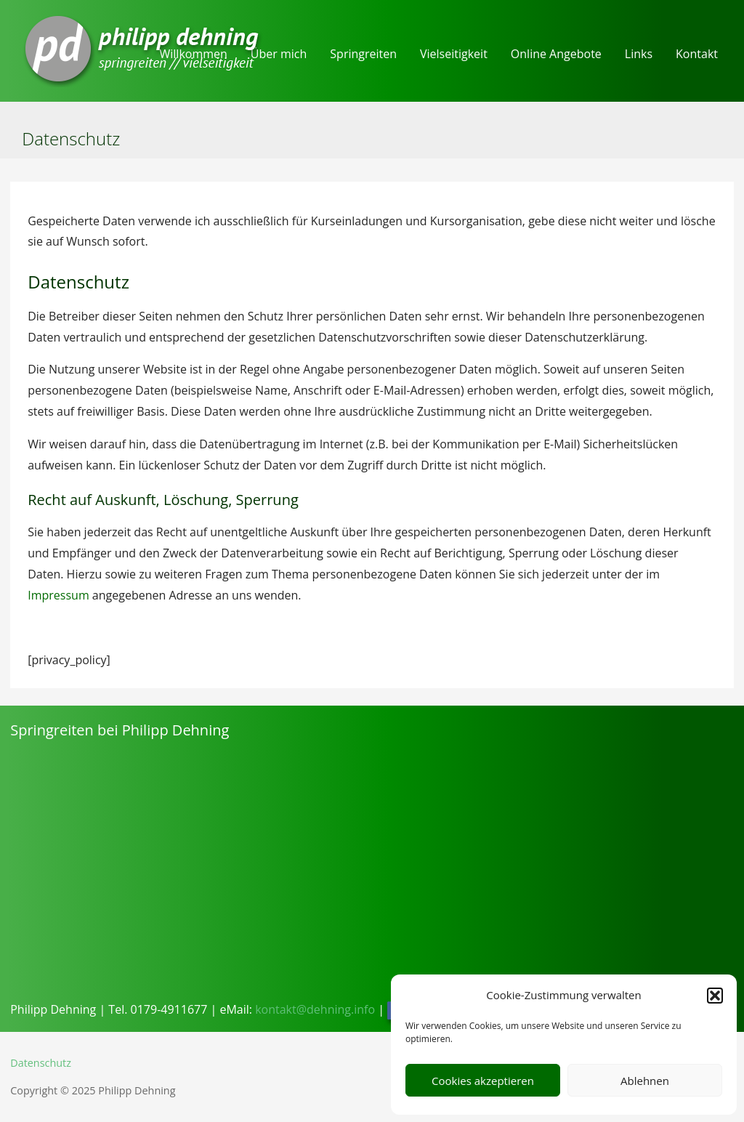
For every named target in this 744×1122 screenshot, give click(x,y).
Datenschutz (40, 1063)
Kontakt (697, 54)
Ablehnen (644, 1080)
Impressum (58, 595)
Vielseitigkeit (454, 54)
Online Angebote (556, 54)
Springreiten (363, 54)
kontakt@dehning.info (315, 1009)
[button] (715, 995)
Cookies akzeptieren (483, 1080)
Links (638, 54)
